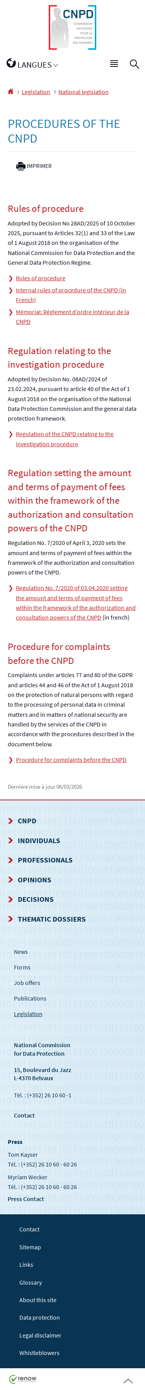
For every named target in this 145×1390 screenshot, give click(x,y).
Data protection (39, 1317)
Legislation (36, 92)
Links (26, 1264)
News (21, 951)
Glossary (30, 1282)
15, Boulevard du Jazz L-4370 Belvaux (42, 1074)
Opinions (34, 879)
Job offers (27, 983)
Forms (22, 967)
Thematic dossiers (52, 919)
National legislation (83, 92)
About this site (37, 1300)
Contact (24, 1115)
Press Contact (26, 1199)
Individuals (39, 840)
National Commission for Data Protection (42, 1049)
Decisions (36, 899)
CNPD (27, 820)
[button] (114, 65)
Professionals (45, 859)
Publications (30, 998)
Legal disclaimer (40, 1335)
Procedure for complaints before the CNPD (71, 759)
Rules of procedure (40, 278)
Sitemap (30, 1247)
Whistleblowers (39, 1353)
